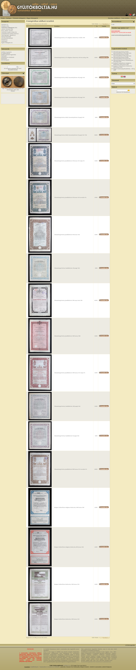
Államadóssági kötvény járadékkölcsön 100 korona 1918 (67, 234)
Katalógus (8, 18)
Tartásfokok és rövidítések (7, 57)
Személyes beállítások (114, 18)
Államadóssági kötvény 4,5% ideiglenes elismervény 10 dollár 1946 (69, 37)
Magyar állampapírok (32, 18)
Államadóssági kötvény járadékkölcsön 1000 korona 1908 (67, 336)
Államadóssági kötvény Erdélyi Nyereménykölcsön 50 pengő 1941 (69, 117)
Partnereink (4, 58)
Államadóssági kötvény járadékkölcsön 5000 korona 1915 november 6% (70, 469)
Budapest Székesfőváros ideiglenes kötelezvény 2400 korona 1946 (69, 507)
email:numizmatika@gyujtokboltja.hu (121, 35)
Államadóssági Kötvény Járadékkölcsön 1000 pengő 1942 (67, 406)
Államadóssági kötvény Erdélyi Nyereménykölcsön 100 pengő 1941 (69, 77)
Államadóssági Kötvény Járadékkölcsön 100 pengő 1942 (67, 268)
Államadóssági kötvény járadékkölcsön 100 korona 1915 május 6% (69, 161)
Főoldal (3, 18)
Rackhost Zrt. (67, 665)
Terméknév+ (57, 26)
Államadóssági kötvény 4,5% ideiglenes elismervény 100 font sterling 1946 (71, 57)
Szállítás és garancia (6, 52)
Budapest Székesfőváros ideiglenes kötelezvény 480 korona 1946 (69, 547)
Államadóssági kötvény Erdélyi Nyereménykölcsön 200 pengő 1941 (69, 97)
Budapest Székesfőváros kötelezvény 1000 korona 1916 (66, 584)
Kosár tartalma (125, 18)
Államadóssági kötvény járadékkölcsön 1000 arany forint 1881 (68, 300)
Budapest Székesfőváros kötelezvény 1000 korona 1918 (66, 619)
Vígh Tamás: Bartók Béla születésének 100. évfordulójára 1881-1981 (13, 89)
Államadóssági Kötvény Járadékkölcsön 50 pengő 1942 (66, 435)
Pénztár (133, 18)
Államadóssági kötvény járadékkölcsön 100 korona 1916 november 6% (70, 197)
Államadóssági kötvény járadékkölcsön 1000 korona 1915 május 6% (69, 372)
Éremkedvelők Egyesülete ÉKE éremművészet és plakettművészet (96, 661)
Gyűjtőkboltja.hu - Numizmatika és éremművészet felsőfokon (45, 667)
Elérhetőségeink (5, 60)
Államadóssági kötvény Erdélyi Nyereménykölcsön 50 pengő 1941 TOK (70, 135)
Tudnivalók (4, 56)
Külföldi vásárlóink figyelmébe (8, 54)
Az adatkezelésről (5, 53)
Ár (97, 26)
